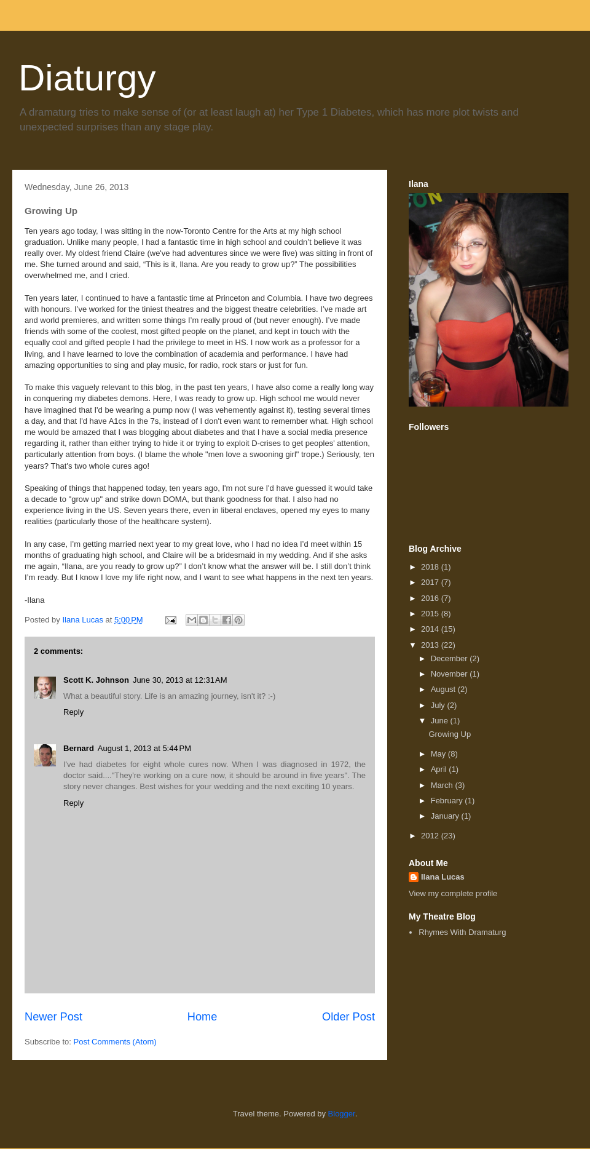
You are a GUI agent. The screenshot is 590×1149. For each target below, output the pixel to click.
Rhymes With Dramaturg (462, 932)
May (439, 753)
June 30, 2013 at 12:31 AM (180, 680)
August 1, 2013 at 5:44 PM (144, 748)
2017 (431, 582)
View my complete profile (453, 893)
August (444, 689)
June (440, 720)
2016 (431, 598)
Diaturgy (86, 77)
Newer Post (53, 1017)
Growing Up (449, 734)
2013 (431, 645)
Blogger (341, 1113)
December (450, 658)
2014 (431, 629)
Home (202, 1017)
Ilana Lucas (443, 876)
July (439, 705)
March (443, 785)
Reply (73, 712)
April (440, 769)
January (446, 816)
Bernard (78, 748)
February (448, 800)
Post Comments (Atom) (115, 1041)
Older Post (348, 1017)
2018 (431, 566)
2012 (431, 835)
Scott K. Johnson (96, 680)
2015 (431, 613)
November (450, 673)
